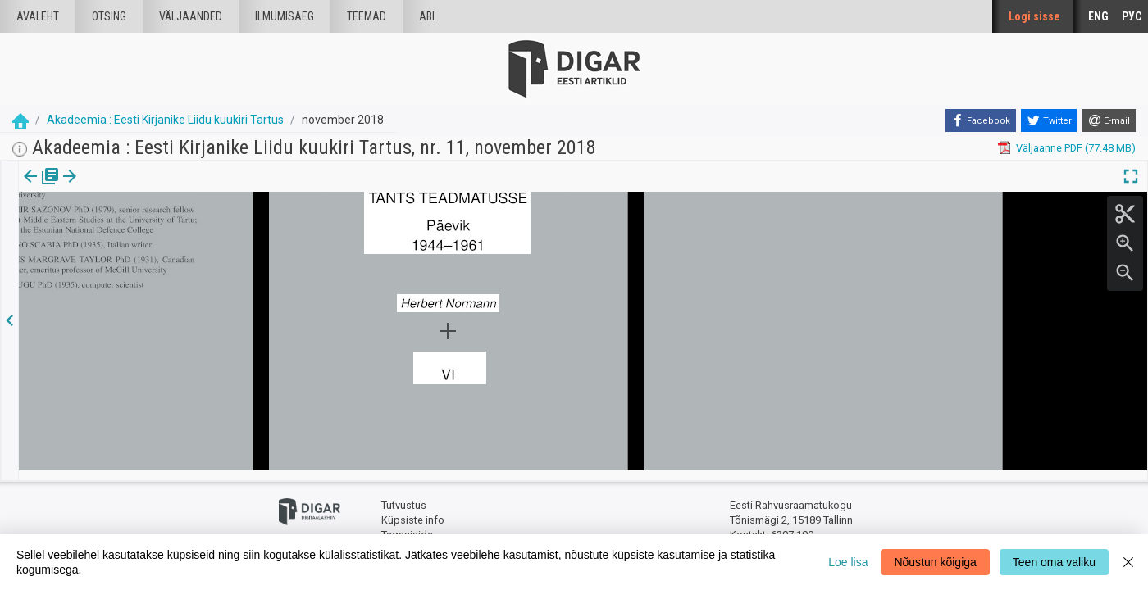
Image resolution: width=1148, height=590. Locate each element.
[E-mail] (1109, 120)
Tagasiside (407, 525)
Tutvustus (403, 496)
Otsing (109, 16)
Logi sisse (1034, 16)
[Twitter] (1049, 120)
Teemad (366, 16)
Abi (427, 16)
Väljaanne (41, 187)
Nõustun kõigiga (935, 562)
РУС (1131, 16)
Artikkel (114, 187)
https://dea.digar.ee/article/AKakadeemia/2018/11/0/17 (152, 252)
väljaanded (190, 16)
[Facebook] (980, 120)
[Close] (1128, 562)
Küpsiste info (412, 510)
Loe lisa (848, 562)
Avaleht (37, 16)
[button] (140, 187)
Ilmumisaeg (284, 16)
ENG (1098, 16)
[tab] (41, 188)
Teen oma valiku (1054, 562)
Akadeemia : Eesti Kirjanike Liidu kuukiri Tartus (165, 119)
